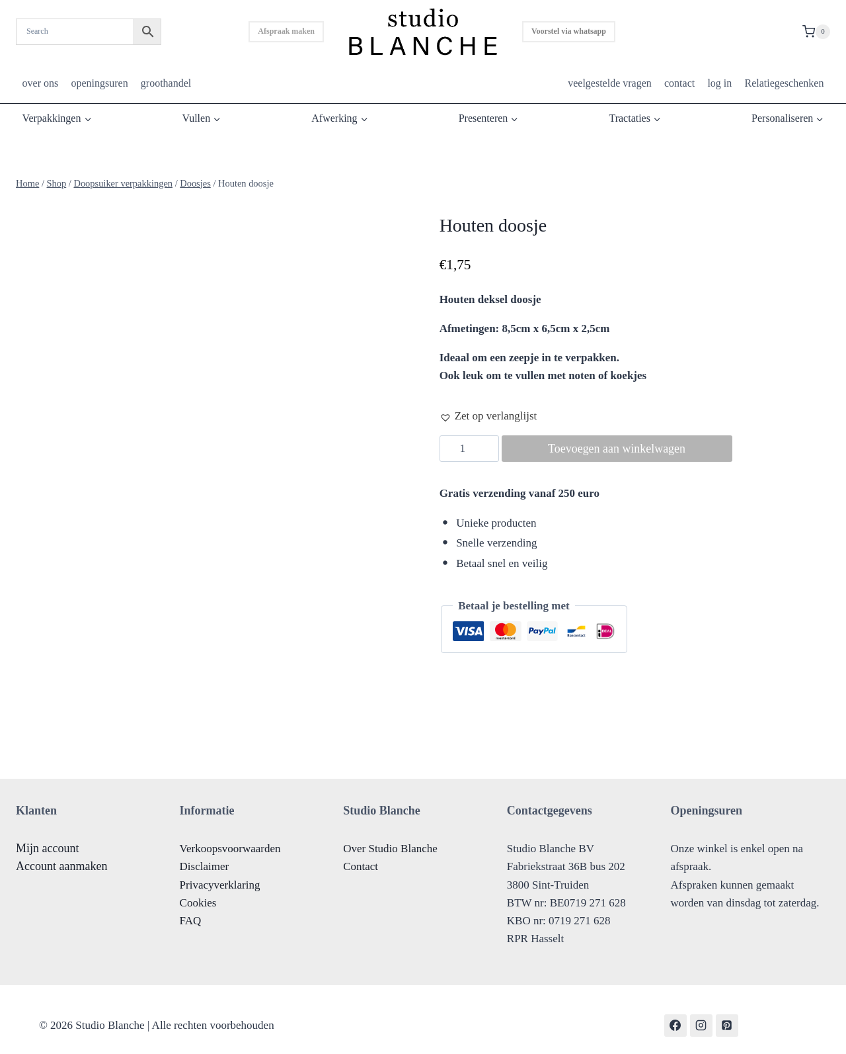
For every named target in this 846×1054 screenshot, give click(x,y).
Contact (360, 855)
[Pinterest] (727, 1013)
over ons (40, 83)
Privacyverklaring (220, 873)
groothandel (166, 83)
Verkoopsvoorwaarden (230, 837)
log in (719, 83)
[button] (488, 416)
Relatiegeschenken (784, 83)
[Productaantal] (469, 448)
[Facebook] (675, 1013)
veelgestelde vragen (610, 83)
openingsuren (99, 83)
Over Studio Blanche (390, 837)
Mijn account (47, 837)
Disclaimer (204, 855)
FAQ (191, 909)
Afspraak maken (286, 31)
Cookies (198, 891)
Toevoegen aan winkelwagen (617, 448)
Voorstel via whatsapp (568, 31)
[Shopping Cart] (816, 31)
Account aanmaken (61, 854)
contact (679, 83)
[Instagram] (701, 1013)
